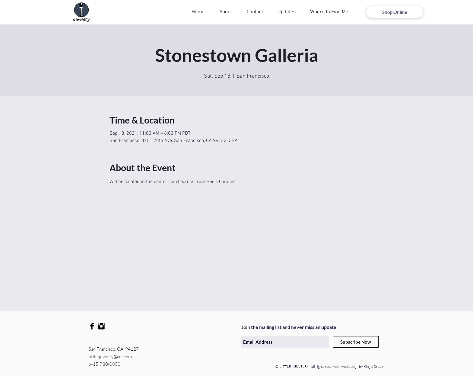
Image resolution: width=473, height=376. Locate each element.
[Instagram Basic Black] (101, 326)
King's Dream (373, 366)
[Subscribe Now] (356, 342)
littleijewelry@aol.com (110, 356)
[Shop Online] (394, 12)
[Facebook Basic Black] (92, 326)
